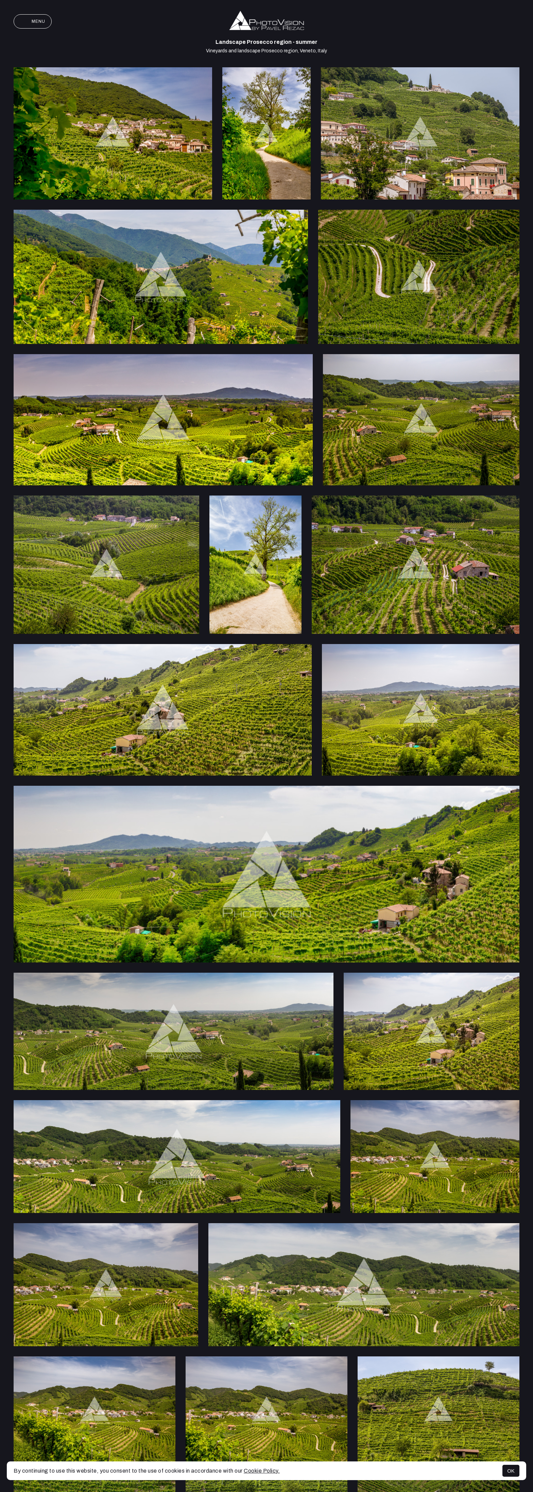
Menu (32, 21)
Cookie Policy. (262, 1471)
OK (511, 1471)
